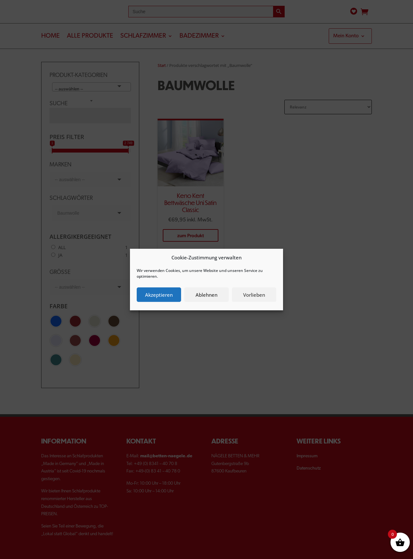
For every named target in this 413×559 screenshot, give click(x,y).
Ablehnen (206, 295)
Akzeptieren (159, 295)
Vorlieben (254, 295)
